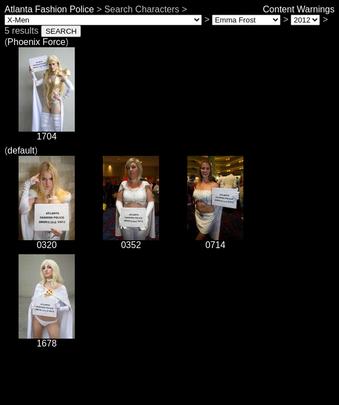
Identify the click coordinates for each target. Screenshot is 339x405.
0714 (215, 241)
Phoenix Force (36, 42)
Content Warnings (299, 9)
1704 (47, 132)
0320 (47, 241)
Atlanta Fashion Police (49, 9)
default (20, 150)
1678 (47, 339)
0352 (131, 241)
